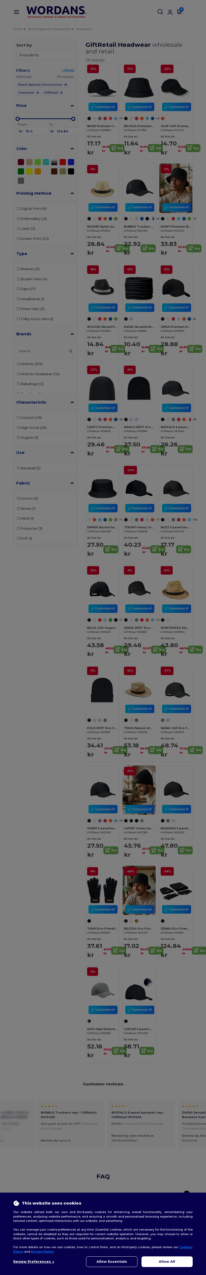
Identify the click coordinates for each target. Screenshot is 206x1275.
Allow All (167, 1262)
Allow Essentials (111, 1262)
